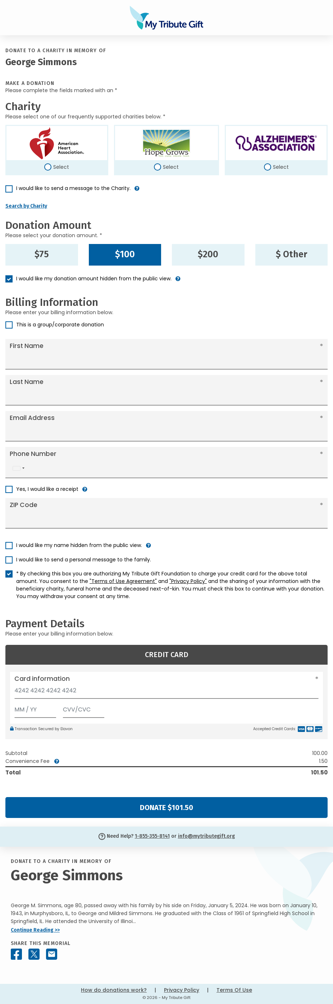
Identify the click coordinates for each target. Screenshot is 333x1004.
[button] (137, 191)
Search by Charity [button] (26, 206)
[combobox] (18, 468)
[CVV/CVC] (84, 708)
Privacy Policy (181, 990)
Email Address (32, 417)
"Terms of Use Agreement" (123, 581)
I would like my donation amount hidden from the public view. (94, 278)
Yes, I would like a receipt (47, 489)
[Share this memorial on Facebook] (16, 954)
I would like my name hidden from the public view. (79, 545)
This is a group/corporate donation (60, 324)
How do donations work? (114, 990)
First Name (27, 346)
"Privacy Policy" (188, 581)
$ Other (291, 254)
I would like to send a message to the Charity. (73, 188)
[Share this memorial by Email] (52, 954)
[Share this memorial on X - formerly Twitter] (34, 954)
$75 (42, 254)
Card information (42, 678)
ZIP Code (23, 505)
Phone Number (33, 453)
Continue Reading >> (35, 930)
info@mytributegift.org (206, 836)
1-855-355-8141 (152, 836)
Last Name (27, 381)
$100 (125, 254)
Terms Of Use (234, 990)
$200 (208, 254)
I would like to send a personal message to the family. (83, 559)
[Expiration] (35, 708)
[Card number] (166, 692)
